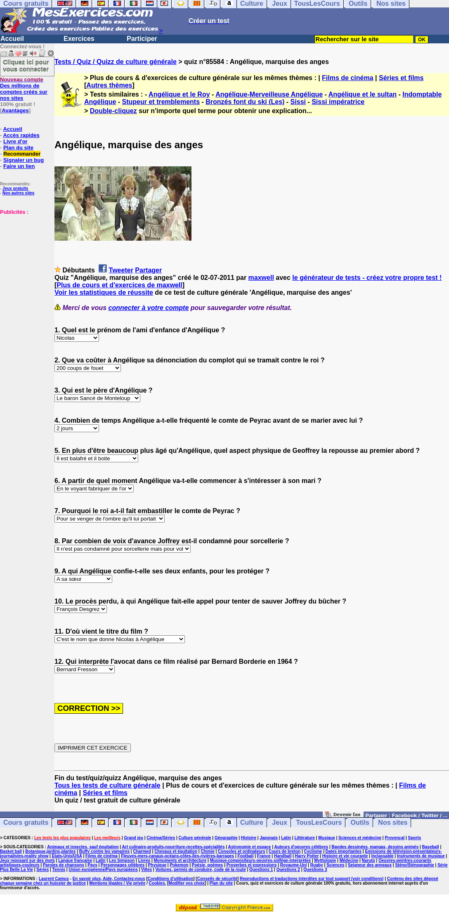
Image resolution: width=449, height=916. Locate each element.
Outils (360, 822)
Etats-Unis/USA (67, 856)
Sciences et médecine (359, 838)
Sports (414, 838)
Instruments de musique (421, 856)
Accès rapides (21, 135)
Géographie (226, 838)
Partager (148, 270)
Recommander (21, 154)
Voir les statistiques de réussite (103, 292)
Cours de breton (284, 851)
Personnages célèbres (122, 865)
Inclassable (382, 856)
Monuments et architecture (180, 860)
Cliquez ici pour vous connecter (26, 65)
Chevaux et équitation (175, 851)
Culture (251, 822)
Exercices (79, 38)
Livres (144, 860)
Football (246, 856)
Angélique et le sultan (362, 94)
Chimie (207, 851)
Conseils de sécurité (217, 878)
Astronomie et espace (249, 847)
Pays (92, 865)
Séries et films (401, 77)
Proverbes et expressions (252, 865)
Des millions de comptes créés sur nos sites (23, 88)
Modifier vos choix (186, 883)
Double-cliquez (113, 110)
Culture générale (195, 838)
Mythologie (325, 860)
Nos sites (392, 822)
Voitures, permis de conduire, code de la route (200, 869)
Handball (282, 856)
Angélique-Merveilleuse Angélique (269, 94)
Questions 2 (288, 869)
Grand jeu (133, 838)
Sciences (335, 865)
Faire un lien (19, 166)
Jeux (279, 822)
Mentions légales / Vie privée (117, 883)
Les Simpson (122, 860)
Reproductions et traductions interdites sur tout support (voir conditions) (311, 878)
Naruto (368, 860)
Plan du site (18, 147)
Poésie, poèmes (207, 865)
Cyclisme (313, 851)
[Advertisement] (25, 256)
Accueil (12, 38)
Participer (142, 38)
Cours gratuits (25, 822)
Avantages (15, 110)
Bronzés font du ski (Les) (245, 101)
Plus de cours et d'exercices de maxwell (119, 285)
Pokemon (179, 865)
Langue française (75, 860)
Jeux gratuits (15, 188)
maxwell (261, 277)
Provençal (394, 838)
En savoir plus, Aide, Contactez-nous (109, 878)
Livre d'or (15, 141)
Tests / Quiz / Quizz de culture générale (115, 61)
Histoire (248, 838)
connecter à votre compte (149, 307)
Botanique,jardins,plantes (50, 851)
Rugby (316, 865)
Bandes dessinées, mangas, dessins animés (375, 847)
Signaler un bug (23, 160)
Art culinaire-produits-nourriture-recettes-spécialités (173, 847)
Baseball (430, 847)
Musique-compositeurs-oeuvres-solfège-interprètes (260, 860)
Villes (146, 869)
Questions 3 (315, 869)
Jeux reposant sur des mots (27, 860)
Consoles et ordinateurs (241, 851)
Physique (157, 865)
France (264, 856)
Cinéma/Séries (161, 838)
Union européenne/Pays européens (103, 869)
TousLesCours (319, 822)
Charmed (142, 851)
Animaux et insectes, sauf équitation (82, 847)
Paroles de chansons (63, 865)
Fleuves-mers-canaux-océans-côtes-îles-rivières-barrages (177, 856)
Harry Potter (307, 856)
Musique (326, 838)
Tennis (58, 869)
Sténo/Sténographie (414, 865)
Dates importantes (344, 851)
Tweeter (121, 270)
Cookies (157, 883)
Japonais (268, 838)
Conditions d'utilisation (171, 878)
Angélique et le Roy (179, 94)
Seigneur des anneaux (370, 865)
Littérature (304, 838)
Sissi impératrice (338, 101)
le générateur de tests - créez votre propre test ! (367, 277)
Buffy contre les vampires (104, 851)
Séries (42, 869)
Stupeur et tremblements (161, 101)
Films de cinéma (347, 77)
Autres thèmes (109, 85)
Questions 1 (261, 869)
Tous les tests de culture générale (107, 785)
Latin (286, 838)
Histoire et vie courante (345, 856)
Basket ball (11, 851)
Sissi (298, 101)
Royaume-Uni (293, 865)
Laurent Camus (54, 878)
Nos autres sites (18, 193)
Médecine (349, 860)
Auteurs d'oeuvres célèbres (301, 847)
